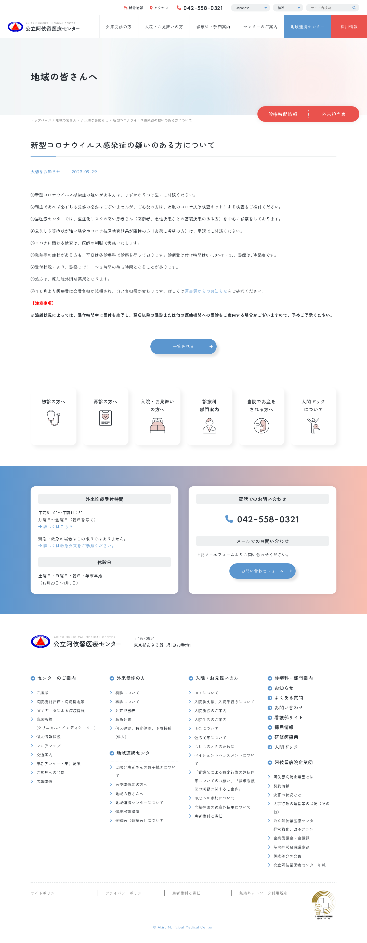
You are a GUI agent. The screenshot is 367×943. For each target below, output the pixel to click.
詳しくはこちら (58, 526)
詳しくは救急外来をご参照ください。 (79, 545)
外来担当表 (334, 114)
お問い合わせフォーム (262, 571)
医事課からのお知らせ (206, 291)
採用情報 (349, 26)
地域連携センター (308, 26)
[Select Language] (250, 7)
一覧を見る (183, 346)
